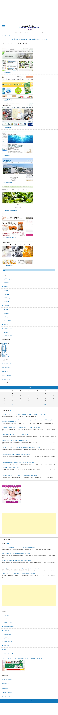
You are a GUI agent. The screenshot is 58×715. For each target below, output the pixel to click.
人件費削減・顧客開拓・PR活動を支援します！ (29, 39)
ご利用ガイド (7, 619)
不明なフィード (6, 539)
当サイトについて (8, 641)
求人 (5, 649)
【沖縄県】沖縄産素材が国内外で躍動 (10, 467)
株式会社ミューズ (7, 155)
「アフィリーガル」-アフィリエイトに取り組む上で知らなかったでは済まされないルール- (22, 658)
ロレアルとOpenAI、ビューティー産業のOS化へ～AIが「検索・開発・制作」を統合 (20, 568)
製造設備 (6, 332)
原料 (6, 324)
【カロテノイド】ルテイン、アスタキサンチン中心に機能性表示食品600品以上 (19, 475)
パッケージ (7, 320)
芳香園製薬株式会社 (8, 265)
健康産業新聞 (5, 410)
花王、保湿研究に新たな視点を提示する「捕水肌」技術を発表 (16, 553)
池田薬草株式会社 (7, 72)
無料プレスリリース (8, 653)
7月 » (45, 404)
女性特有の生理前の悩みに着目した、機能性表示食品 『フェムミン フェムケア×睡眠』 (21, 427)
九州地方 (7, 309)
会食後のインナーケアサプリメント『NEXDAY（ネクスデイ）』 (16, 440)
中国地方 (6, 301)
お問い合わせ (7, 615)
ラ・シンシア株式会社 (7, 363)
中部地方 (7, 294)
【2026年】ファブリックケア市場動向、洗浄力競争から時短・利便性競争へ (19, 573)
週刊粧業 (4, 543)
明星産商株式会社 (7, 182)
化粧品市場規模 (7, 634)
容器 (6, 317)
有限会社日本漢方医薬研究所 (10, 210)
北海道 (6, 282)
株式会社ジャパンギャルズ (9, 237)
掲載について (7, 645)
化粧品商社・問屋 (8, 336)
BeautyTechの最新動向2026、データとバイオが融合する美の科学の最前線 (18, 547)
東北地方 (6, 286)
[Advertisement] (29, 11)
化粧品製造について (8, 638)
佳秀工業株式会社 (6, 367)
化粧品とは (6, 630)
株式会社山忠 (5, 371)
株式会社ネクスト (6, 379)
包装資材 (7, 313)
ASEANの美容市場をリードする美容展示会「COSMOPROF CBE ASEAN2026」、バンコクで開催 (24, 414)
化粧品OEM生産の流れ (9, 626)
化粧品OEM (8, 279)
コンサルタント (8, 328)
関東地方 (7, 290)
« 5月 (12, 404)
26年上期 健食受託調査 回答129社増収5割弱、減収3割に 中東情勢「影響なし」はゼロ (21, 447)
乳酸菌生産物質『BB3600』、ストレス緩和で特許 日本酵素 (15, 434)
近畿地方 (7, 298)
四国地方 (6, 305)
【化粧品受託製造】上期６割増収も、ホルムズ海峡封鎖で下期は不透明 (18, 462)
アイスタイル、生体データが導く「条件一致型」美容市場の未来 (16, 560)
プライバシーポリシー (9, 622)
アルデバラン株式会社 (7, 375)
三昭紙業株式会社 (7, 127)
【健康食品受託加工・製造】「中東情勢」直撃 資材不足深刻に (16, 454)
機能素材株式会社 (7, 100)
